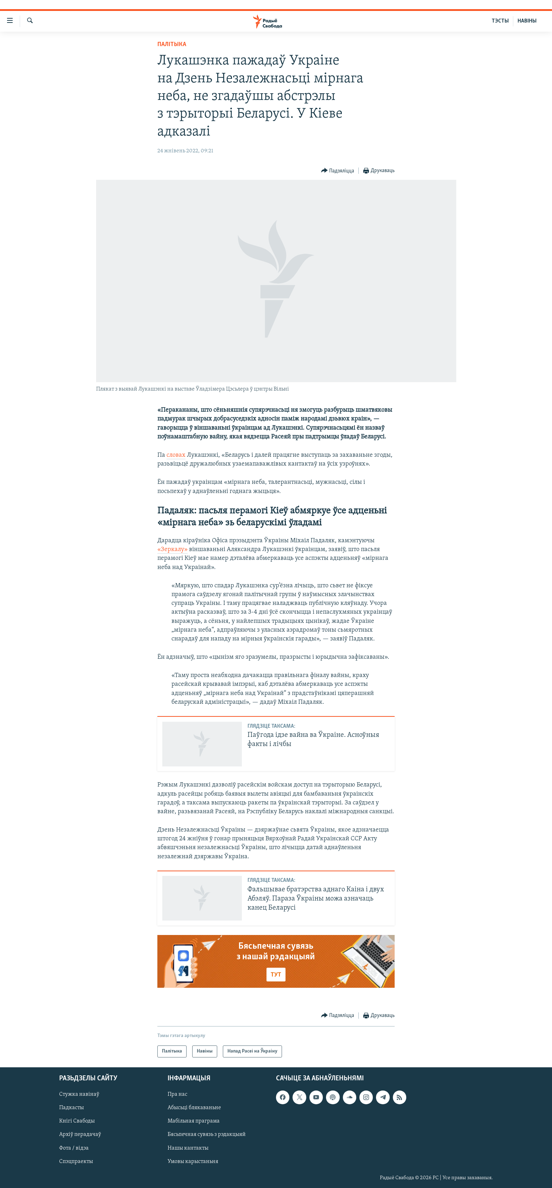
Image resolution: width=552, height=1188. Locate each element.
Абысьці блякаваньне (194, 1108)
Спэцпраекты (76, 1161)
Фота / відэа (74, 1148)
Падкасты (71, 1108)
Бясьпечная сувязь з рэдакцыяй (207, 1135)
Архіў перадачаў (80, 1135)
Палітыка (171, 44)
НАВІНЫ (527, 21)
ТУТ (276, 975)
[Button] (338, 171)
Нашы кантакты (188, 1148)
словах (176, 455)
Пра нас (177, 1095)
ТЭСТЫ (500, 21)
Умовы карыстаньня (193, 1161)
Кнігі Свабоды (77, 1121)
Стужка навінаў (79, 1095)
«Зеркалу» (172, 549)
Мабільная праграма (194, 1121)
